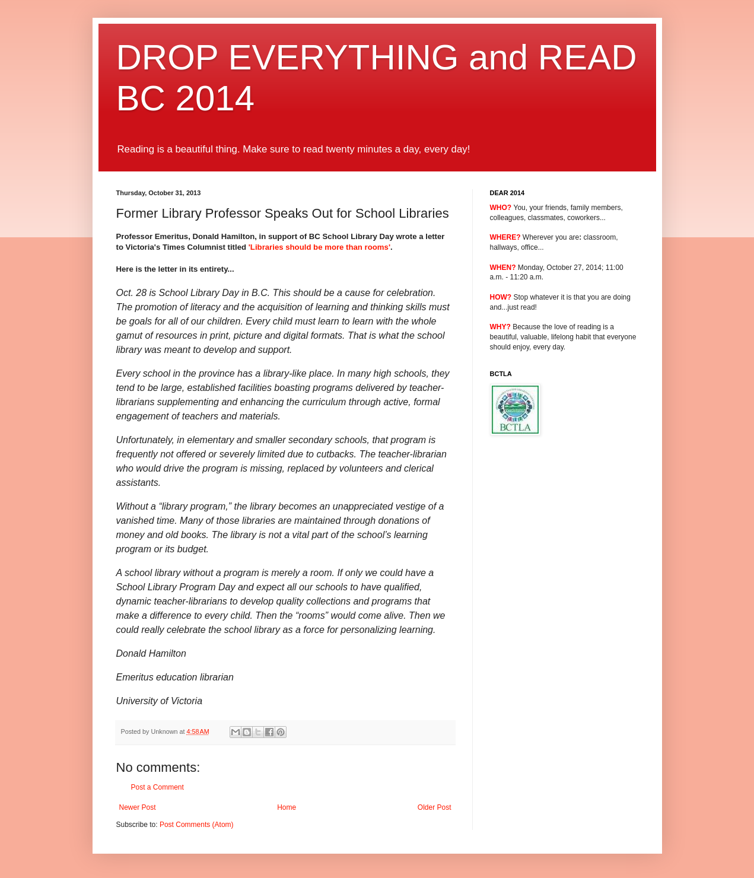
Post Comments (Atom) (197, 824)
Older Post (434, 807)
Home (286, 807)
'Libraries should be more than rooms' (319, 247)
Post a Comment (157, 787)
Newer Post (137, 807)
